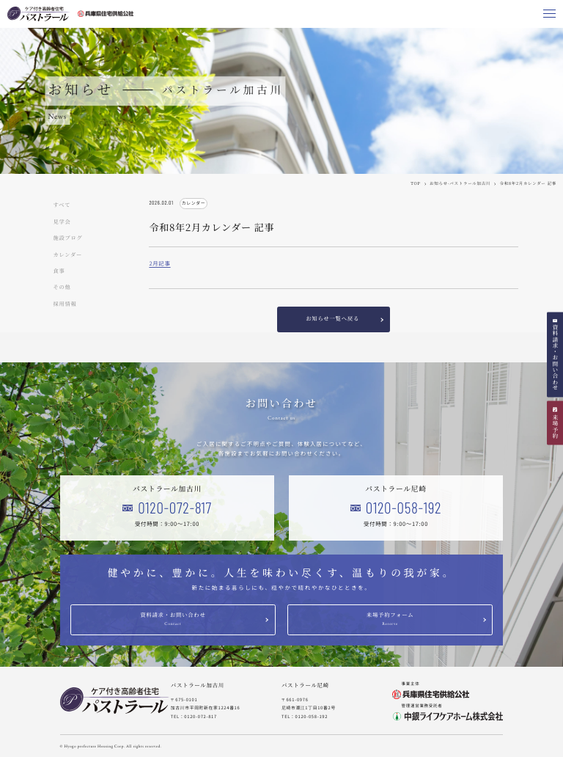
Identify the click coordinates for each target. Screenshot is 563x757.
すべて (62, 205)
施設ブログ (68, 238)
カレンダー (68, 255)
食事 (59, 271)
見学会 (62, 222)
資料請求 (555, 357)
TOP (415, 183)
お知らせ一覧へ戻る (332, 319)
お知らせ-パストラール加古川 (460, 183)
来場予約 (555, 426)
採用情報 (65, 304)
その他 (62, 287)
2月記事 (159, 264)
